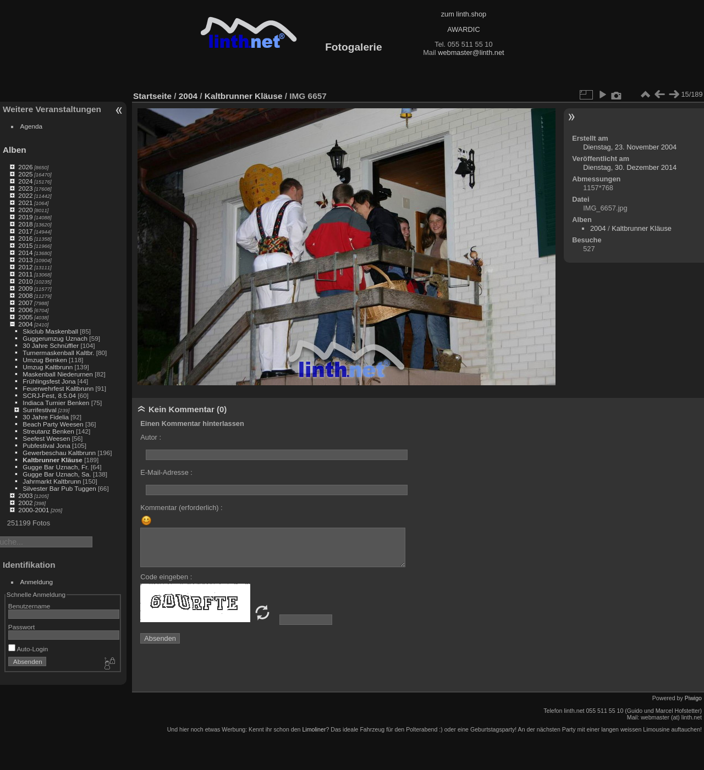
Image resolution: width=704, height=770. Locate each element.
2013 (25, 259)
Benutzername (29, 606)
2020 (25, 209)
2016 (25, 238)
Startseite (152, 96)
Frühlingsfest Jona (49, 381)
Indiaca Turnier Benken (56, 402)
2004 (25, 324)
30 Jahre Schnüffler (51, 345)
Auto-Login (28, 648)
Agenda (31, 126)
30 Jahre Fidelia (46, 416)
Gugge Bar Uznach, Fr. (56, 466)
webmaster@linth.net (471, 52)
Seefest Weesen (46, 438)
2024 (25, 181)
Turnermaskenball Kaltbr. (58, 352)
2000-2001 (33, 509)
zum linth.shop (464, 14)
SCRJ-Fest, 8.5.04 (49, 395)
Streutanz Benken (48, 431)
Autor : (150, 437)
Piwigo (693, 698)
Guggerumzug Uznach (55, 338)
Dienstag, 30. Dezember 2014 (629, 167)
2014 (25, 252)
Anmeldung (36, 581)
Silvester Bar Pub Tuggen (59, 488)
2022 (25, 195)
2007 (25, 302)
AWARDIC (463, 29)
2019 (25, 216)
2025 (25, 174)
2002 (25, 502)
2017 (25, 231)
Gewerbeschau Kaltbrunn (59, 452)
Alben (14, 149)
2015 (25, 245)
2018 (25, 224)
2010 (25, 281)
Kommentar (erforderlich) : (181, 507)
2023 (25, 188)
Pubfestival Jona (46, 445)
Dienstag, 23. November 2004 (629, 147)
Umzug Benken (45, 359)
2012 (25, 266)
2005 (25, 316)
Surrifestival (39, 409)
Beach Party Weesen (53, 424)
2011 (25, 274)
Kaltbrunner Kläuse (52, 459)
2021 (25, 202)
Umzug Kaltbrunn (48, 366)
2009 (25, 288)
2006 (25, 309)
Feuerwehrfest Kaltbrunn (58, 388)
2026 (25, 166)
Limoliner (314, 729)
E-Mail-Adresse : (166, 472)
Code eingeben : (166, 577)
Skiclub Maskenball (50, 331)
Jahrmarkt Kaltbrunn (52, 481)
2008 (25, 295)
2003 (25, 495)
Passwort (21, 626)
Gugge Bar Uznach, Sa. (57, 474)
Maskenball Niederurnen (58, 374)
